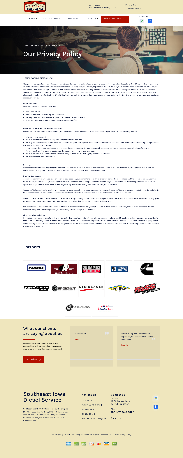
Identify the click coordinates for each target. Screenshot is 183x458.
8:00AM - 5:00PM (134, 8)
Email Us (116, 418)
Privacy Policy (124, 435)
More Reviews (33, 359)
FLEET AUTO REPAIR (51, 18)
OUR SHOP (31, 18)
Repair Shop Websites (79, 435)
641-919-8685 (94, 5)
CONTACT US (91, 18)
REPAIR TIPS (73, 18)
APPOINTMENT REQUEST (114, 18)
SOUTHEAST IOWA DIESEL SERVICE (42, 45)
